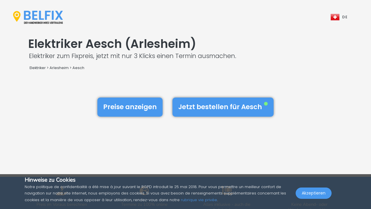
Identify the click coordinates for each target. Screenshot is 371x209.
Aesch (78, 67)
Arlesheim (59, 67)
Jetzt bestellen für (223, 107)
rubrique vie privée (199, 200)
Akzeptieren (313, 196)
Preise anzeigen (130, 106)
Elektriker (38, 67)
